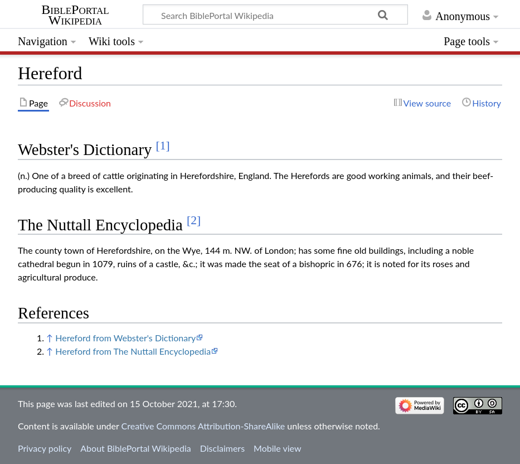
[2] (194, 220)
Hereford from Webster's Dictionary (125, 337)
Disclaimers (222, 448)
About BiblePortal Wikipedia (135, 448)
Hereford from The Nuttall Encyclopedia (133, 351)
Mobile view (277, 448)
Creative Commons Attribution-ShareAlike (203, 425)
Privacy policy (44, 448)
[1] (163, 145)
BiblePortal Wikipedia (75, 15)
